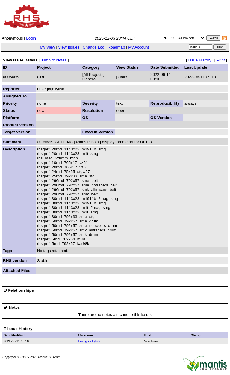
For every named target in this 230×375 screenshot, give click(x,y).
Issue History (199, 60)
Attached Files (16, 270)
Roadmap (116, 47)
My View (47, 47)
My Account (138, 47)
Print (221, 60)
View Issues (68, 47)
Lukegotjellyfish (89, 341)
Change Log (94, 47)
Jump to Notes (53, 60)
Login (31, 38)
